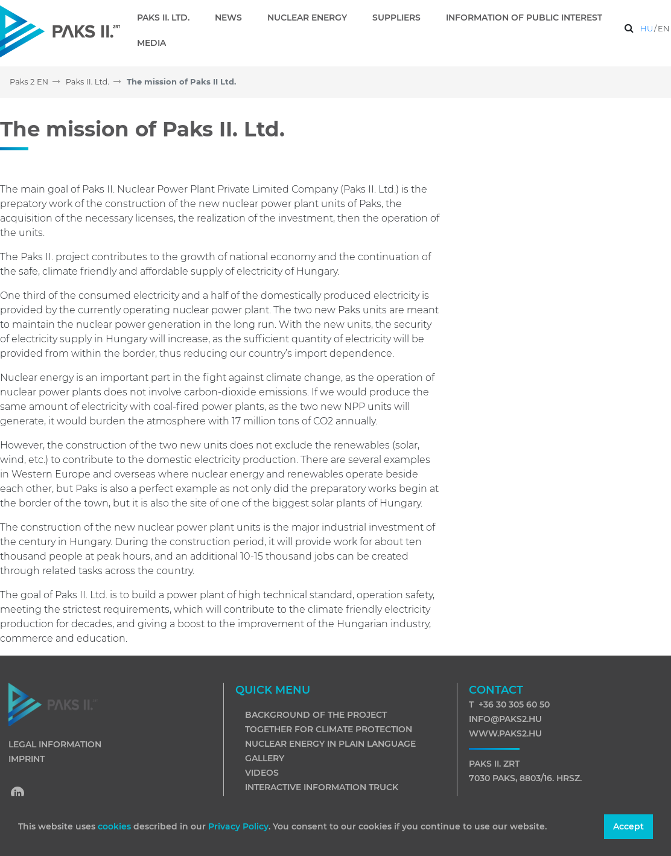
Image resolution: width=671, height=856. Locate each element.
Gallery (264, 758)
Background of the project (316, 714)
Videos (262, 772)
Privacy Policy (238, 826)
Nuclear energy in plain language (330, 743)
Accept (628, 826)
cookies (115, 826)
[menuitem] (168, 17)
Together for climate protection (328, 729)
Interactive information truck (321, 787)
